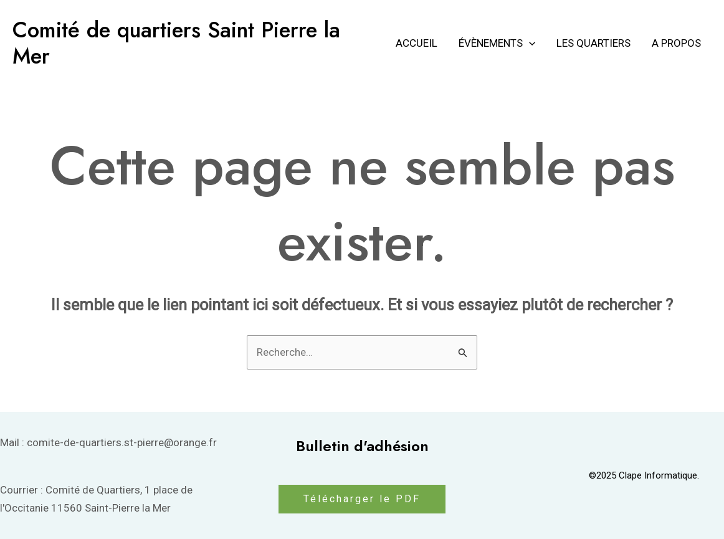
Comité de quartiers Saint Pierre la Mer (176, 43)
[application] (529, 43)
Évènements (497, 43)
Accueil (416, 43)
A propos (676, 43)
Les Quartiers (593, 43)
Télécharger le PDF (362, 499)
